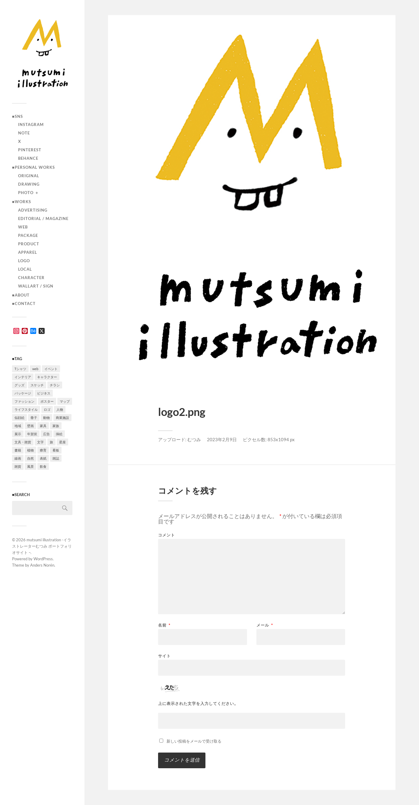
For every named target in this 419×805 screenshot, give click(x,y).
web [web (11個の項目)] (35, 369)
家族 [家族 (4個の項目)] (55, 426)
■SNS (17, 116)
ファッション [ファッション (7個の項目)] (24, 401)
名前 (164, 625)
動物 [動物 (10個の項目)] (46, 418)
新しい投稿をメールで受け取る (194, 741)
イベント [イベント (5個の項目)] (51, 369)
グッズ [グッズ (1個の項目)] (19, 385)
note (24, 132)
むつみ (194, 439)
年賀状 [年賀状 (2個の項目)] (32, 434)
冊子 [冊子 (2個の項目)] (33, 418)
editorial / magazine (43, 218)
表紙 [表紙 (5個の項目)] (43, 458)
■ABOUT (21, 295)
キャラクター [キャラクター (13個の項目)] (47, 377)
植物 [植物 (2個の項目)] (30, 450)
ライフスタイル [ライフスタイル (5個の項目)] (26, 409)
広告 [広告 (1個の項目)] (46, 434)
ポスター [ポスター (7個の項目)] (47, 401)
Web (23, 227)
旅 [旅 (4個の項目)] (51, 442)
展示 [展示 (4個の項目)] (17, 434)
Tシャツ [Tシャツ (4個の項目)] (20, 369)
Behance (28, 158)
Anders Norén (42, 565)
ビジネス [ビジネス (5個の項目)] (43, 393)
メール (264, 625)
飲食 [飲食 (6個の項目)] (43, 466)
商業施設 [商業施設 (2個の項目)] (62, 418)
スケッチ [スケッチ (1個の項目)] (37, 385)
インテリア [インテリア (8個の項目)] (22, 377)
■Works (21, 201)
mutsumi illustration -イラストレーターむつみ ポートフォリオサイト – (42, 546)
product (28, 243)
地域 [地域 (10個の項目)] (17, 426)
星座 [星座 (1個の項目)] (62, 442)
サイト (164, 655)
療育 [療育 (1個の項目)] (43, 450)
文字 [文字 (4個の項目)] (40, 442)
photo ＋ (28, 192)
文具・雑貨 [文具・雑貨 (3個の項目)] (22, 442)
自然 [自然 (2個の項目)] (30, 458)
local (25, 269)
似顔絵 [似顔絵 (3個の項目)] (19, 418)
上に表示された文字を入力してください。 (198, 704)
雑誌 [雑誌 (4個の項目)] (55, 458)
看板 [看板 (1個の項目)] (55, 450)
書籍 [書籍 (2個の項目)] (17, 450)
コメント (166, 535)
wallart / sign (35, 286)
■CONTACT (24, 303)
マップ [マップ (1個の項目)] (65, 401)
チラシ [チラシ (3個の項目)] (55, 385)
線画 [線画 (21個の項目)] (17, 458)
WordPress (43, 558)
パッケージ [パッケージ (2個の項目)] (22, 393)
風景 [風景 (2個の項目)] (30, 466)
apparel (27, 252)
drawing (29, 184)
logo (24, 260)
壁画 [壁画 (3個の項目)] (30, 426)
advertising (32, 210)
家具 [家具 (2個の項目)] (43, 426)
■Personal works (33, 167)
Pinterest (29, 149)
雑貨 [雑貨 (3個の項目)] (17, 466)
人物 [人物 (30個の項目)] (59, 409)
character (31, 277)
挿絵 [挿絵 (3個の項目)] (59, 434)
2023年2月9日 (222, 439)
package (28, 235)
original (28, 175)
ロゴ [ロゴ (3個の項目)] (47, 409)
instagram (31, 124)
